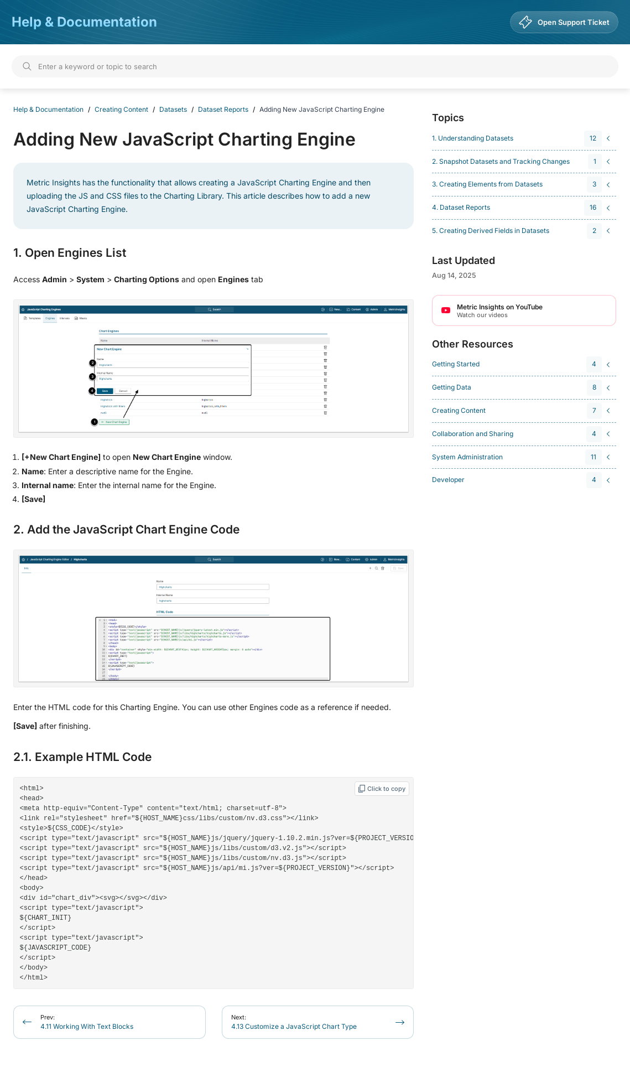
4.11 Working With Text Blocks (86, 1010)
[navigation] (522, 139)
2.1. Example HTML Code (82, 757)
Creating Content (121, 109)
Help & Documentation (84, 22)
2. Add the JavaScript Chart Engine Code (126, 529)
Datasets (173, 109)
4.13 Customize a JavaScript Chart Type (294, 1010)
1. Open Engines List (69, 253)
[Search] (315, 66)
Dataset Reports (223, 109)
